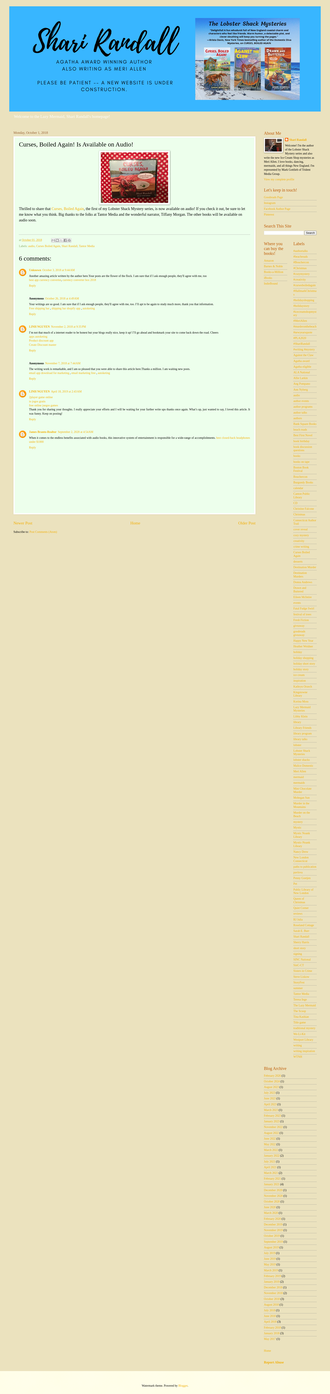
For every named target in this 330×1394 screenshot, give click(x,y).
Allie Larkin (300, 378)
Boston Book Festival (301, 469)
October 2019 (272, 1235)
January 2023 (271, 1121)
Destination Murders (300, 574)
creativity (298, 541)
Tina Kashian (301, 1016)
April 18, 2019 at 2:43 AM (66, 391)
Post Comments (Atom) (43, 531)
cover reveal (300, 529)
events (297, 602)
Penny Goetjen (302, 878)
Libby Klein (300, 716)
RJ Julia (298, 919)
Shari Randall (70, 246)
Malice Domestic (303, 765)
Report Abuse (274, 1362)
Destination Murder (304, 567)
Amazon (269, 260)
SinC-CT (298, 965)
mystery (298, 821)
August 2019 (271, 1247)
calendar (298, 488)
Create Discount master (42, 344)
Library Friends (302, 727)
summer (298, 988)
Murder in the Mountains (301, 805)
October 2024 (272, 1081)
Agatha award (301, 361)
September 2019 (273, 1241)
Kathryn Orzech (302, 686)
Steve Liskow (301, 976)
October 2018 (272, 1299)
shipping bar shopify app (66, 308)
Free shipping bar (39, 308)
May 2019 (270, 1264)
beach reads (300, 429)
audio (31, 246)
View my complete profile (279, 179)
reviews (297, 913)
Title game (299, 1022)
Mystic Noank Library (301, 835)
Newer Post (22, 523)
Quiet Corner (301, 908)
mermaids (299, 782)
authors (297, 418)
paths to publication (304, 866)
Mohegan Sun (301, 797)
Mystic (297, 827)
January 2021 (271, 1184)
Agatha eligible (302, 366)
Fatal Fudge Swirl (303, 608)
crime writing (301, 546)
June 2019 (270, 1258)
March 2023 (271, 1110)
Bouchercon (300, 476)
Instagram (269, 203)
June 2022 (270, 1138)
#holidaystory (301, 305)
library (297, 722)
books (296, 456)
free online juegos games (43, 405)
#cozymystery (301, 273)
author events (301, 401)
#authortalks (300, 251)
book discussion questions (302, 448)
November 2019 (273, 1230)
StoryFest (299, 982)
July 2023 (269, 1092)
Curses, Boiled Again (68, 209)
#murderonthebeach (305, 326)
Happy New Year (303, 640)
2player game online (41, 397)
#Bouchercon (301, 262)
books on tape (301, 461)
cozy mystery (301, 535)
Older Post (246, 523)
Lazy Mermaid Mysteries (302, 709)
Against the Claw (303, 355)
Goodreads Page (273, 197)
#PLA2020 (299, 338)
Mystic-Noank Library (301, 844)
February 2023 (272, 1115)
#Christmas (300, 268)
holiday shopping (303, 658)
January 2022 (271, 1155)
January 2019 (271, 1281)
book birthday (301, 441)
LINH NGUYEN (39, 326)
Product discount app (41, 340)
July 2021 (269, 1161)
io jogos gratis (37, 401)
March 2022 (271, 1150)
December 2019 (273, 1224)
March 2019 (271, 1270)
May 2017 (270, 1339)
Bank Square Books (305, 424)
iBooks (268, 277)
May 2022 (270, 1144)
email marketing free (83, 373)
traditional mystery (304, 1028)
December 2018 (273, 1287)
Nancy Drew (300, 851)
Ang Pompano (301, 383)
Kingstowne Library (300, 694)
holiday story (301, 669)
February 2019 (272, 1276)
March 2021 (271, 1173)
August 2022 (271, 1133)
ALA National (301, 372)
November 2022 (273, 1127)
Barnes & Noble (273, 266)
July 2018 (269, 1310)
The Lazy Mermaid (304, 1005)
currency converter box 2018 (79, 280)
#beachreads (300, 256)
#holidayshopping (303, 300)
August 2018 (271, 1304)
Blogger (183, 1385)
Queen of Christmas (299, 900)
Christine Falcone (303, 508)
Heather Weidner (303, 646)
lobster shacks (301, 759)
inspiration (299, 680)
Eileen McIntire (302, 597)
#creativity (299, 279)
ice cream (299, 675)
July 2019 (269, 1253)
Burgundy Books (303, 482)
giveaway (299, 625)
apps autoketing (38, 336)
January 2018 (271, 1333)
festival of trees (302, 614)
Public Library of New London (303, 891)
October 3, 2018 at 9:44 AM (59, 270)
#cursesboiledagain (304, 285)
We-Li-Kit (299, 1034)
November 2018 (273, 1293)
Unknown (35, 270)
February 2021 (272, 1178)
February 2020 (272, 1218)
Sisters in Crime (302, 970)
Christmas (299, 514)
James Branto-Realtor (43, 432)
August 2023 (271, 1087)
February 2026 (272, 1075)
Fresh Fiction (301, 620)
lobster (297, 745)
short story (299, 948)
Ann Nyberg (300, 389)
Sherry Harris (301, 942)
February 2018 (272, 1327)
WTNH (297, 1056)
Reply (32, 285)
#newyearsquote (302, 332)
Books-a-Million (273, 272)
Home (135, 523)
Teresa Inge (300, 999)
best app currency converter (45, 280)
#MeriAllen (300, 320)
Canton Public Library (301, 495)
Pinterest (269, 214)
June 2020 (270, 1207)
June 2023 (270, 1098)
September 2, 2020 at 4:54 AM (75, 432)
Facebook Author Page (277, 208)
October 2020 (272, 1201)
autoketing (88, 308)
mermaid (298, 777)
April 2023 (270, 1104)
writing (297, 1045)
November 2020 (273, 1195)
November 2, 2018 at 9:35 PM (68, 326)
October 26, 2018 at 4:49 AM (62, 298)
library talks (300, 739)
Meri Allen (299, 771)
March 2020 (271, 1212)
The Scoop (299, 1011)
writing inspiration (304, 1051)
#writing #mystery (304, 349)
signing (297, 953)
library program (302, 733)
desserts (298, 561)
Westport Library (303, 1039)
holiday (297, 652)
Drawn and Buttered (299, 589)
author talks (300, 412)
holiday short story (304, 663)
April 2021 (270, 1167)
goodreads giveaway (299, 633)
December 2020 (273, 1190)
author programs (303, 406)
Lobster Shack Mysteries (301, 752)
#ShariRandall (301, 343)
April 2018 (270, 1321)
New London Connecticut (301, 859)
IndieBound (271, 283)
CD (295, 503)
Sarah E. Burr (301, 930)
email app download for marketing (49, 373)
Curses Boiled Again (48, 246)
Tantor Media (87, 246)
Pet (295, 883)
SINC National (302, 959)
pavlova (298, 872)
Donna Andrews (302, 582)
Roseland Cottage (303, 925)
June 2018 (270, 1316)
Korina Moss (301, 701)
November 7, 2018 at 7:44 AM (63, 363)
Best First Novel (302, 435)
